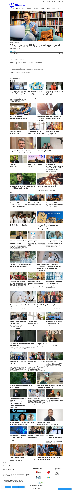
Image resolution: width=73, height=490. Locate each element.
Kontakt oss (53, 1)
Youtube (57, 474)
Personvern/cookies (33, 485)
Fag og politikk (28, 8)
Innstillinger (8, 486)
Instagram (58, 471)
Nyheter (53, 8)
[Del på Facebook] (59, 53)
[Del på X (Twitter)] (60, 53)
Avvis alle (21, 486)
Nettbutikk (58, 1)
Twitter (57, 472)
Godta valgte (15, 486)
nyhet (11, 78)
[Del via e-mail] (62, 53)
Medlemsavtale (40, 485)
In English (48, 1)
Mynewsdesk (57, 475)
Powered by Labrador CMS (36, 488)
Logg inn (44, 1)
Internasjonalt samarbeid (45, 8)
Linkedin (57, 473)
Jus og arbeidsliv (36, 8)
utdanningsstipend (16, 78)
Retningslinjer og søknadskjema (15, 74)
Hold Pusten (59, 8)
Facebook (57, 469)
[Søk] (62, 1)
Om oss (13, 8)
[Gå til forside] (17, 5)
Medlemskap (18, 8)
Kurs (23, 8)
